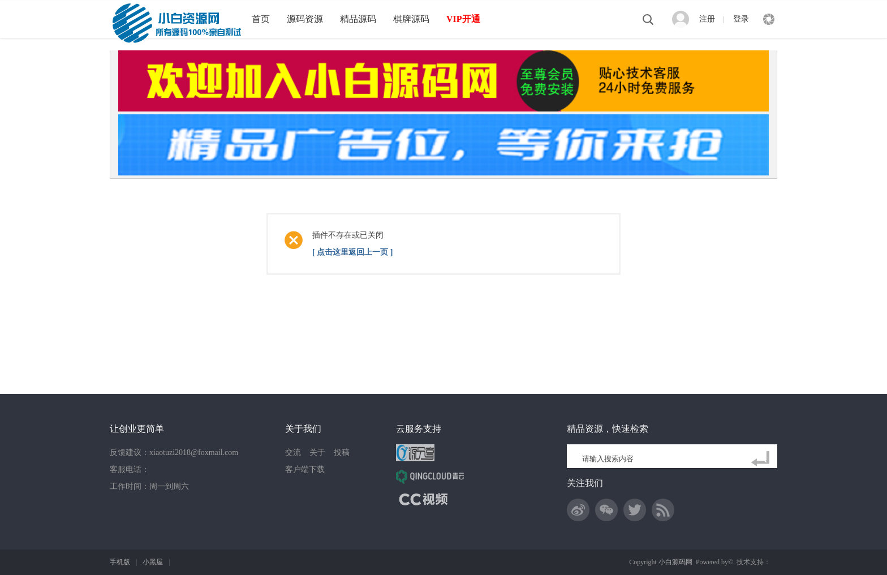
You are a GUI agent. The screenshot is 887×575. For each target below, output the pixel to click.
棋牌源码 (411, 19)
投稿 (342, 452)
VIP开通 (463, 19)
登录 (741, 19)
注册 (707, 19)
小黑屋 (153, 562)
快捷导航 (768, 19)
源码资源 (305, 19)
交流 (293, 452)
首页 (261, 19)
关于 (317, 452)
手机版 (120, 562)
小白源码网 (675, 562)
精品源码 (358, 19)
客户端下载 (305, 469)
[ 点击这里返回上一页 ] (352, 252)
